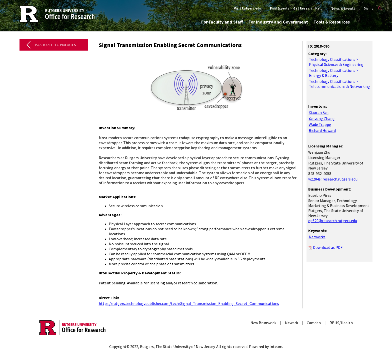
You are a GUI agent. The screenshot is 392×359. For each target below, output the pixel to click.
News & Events (343, 8)
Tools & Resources (332, 22)
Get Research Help (307, 8)
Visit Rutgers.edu (247, 8)
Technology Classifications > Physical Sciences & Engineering (336, 62)
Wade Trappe (320, 124)
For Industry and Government (278, 22)
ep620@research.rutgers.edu (332, 220)
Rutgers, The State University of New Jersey (177, 346)
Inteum (276, 346)
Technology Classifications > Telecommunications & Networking (339, 84)
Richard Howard (322, 130)
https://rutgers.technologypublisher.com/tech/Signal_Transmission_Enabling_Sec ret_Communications (189, 303)
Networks (317, 236)
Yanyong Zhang (322, 118)
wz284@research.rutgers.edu (333, 179)
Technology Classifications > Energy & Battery (333, 73)
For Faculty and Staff (222, 22)
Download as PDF (327, 247)
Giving (369, 8)
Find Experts (279, 8)
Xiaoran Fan (318, 112)
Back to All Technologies (55, 45)
